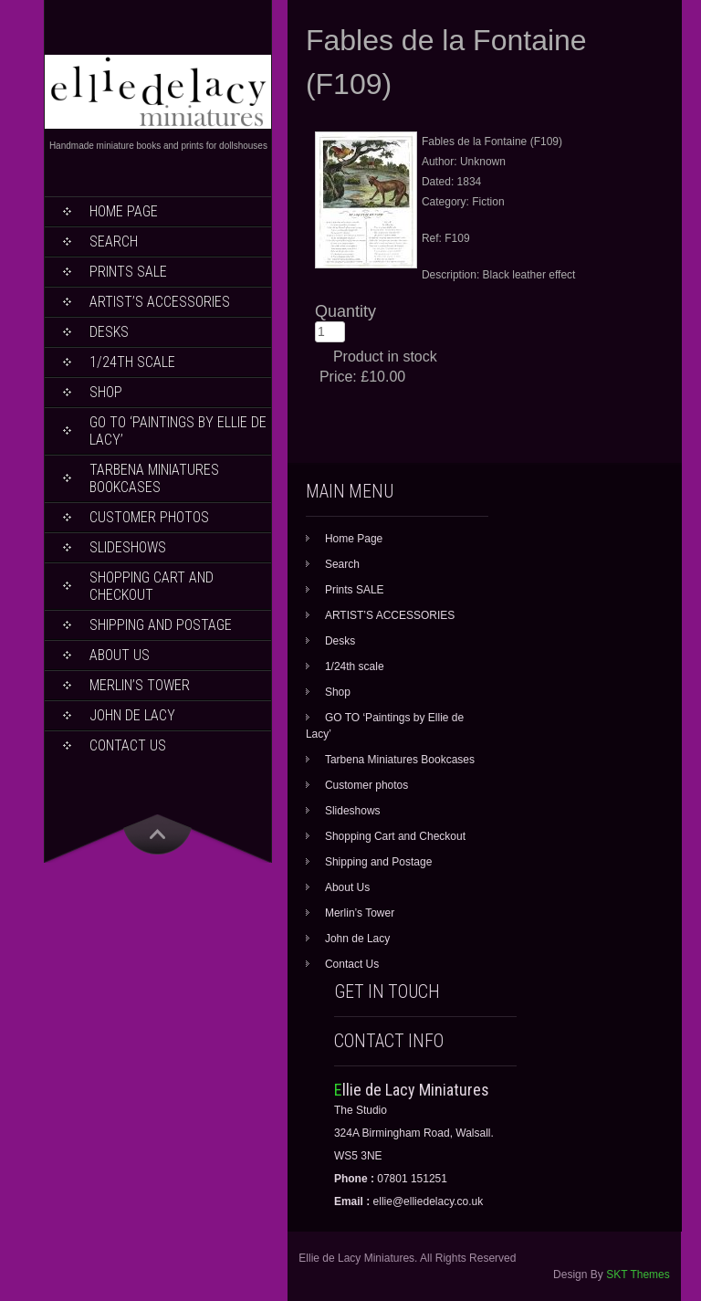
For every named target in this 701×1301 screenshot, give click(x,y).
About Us (119, 655)
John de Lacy (132, 715)
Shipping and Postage (160, 625)
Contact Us (127, 745)
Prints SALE (128, 271)
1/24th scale (132, 362)
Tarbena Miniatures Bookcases (154, 478)
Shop (105, 392)
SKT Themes (638, 1274)
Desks (109, 332)
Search (113, 241)
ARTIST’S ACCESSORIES (159, 301)
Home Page (123, 211)
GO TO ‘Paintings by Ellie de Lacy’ (178, 431)
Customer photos (149, 517)
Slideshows (127, 547)
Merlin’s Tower (139, 685)
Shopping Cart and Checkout (151, 586)
